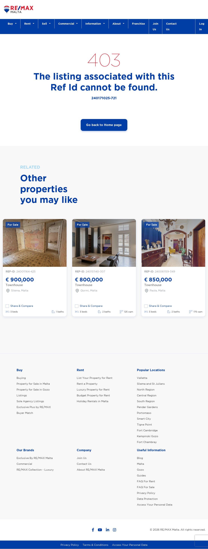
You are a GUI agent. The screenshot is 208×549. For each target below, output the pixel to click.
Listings (22, 395)
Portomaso (144, 412)
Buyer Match (25, 412)
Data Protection (147, 498)
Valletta (142, 377)
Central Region (146, 395)
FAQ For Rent (146, 481)
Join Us (155, 26)
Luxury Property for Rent (93, 389)
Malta (140, 463)
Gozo (140, 469)
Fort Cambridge (147, 430)
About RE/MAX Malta (91, 469)
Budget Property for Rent (93, 395)
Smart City (144, 418)
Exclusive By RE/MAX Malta (35, 458)
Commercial (24, 463)
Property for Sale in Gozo (33, 389)
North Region (146, 389)
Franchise (138, 23)
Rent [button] (28, 23)
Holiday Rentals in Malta (92, 401)
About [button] (117, 23)
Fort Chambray (147, 442)
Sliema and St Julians (151, 383)
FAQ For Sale (145, 487)
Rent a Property (87, 383)
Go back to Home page (104, 125)
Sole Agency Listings (30, 401)
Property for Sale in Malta (33, 383)
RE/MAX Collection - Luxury (35, 469)
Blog (140, 458)
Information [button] (93, 23)
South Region (146, 401)
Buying (21, 377)
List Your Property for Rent (94, 377)
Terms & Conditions (95, 544)
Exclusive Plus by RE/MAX (34, 407)
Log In (201, 26)
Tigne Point (144, 424)
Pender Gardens (147, 407)
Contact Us (171, 26)
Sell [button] (45, 23)
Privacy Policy (146, 492)
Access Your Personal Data (154, 504)
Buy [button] (11, 23)
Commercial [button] (67, 23)
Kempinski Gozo (147, 436)
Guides (141, 475)
